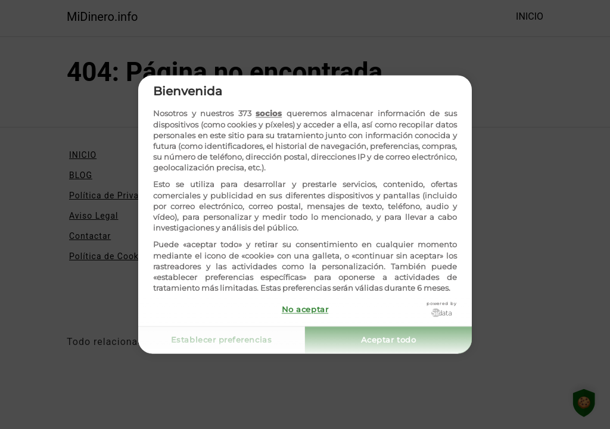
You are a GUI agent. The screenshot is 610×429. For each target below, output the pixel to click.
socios (269, 114)
